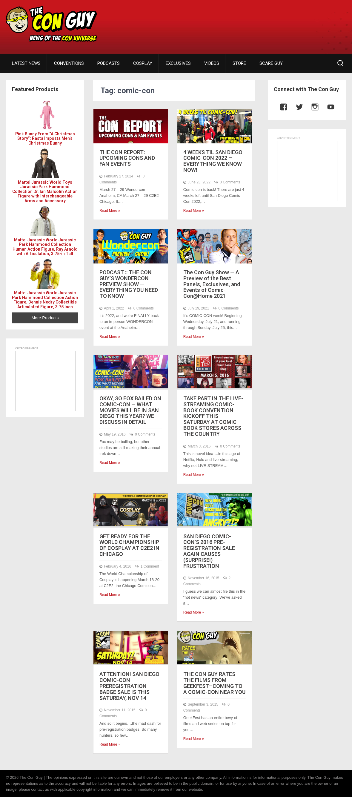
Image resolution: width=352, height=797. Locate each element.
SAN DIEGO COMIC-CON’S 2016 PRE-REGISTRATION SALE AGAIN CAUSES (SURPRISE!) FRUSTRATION (209, 551)
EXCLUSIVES (178, 63)
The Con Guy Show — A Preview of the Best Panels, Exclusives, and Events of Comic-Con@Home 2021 (211, 284)
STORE (239, 63)
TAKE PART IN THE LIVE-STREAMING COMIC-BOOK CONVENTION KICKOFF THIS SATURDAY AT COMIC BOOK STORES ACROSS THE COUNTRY (213, 416)
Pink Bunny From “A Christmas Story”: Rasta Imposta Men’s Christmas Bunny (45, 138)
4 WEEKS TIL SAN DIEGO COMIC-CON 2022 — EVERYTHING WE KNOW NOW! (212, 161)
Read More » (109, 211)
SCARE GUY (271, 63)
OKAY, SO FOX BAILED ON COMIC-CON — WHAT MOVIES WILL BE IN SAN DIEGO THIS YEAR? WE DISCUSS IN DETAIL (130, 410)
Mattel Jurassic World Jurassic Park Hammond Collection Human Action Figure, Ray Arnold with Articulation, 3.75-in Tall (45, 246)
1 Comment (150, 566)
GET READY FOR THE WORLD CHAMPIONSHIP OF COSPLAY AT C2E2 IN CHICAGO (129, 545)
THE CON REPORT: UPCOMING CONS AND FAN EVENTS (127, 158)
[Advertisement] (240, 22)
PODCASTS (108, 63)
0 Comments (230, 182)
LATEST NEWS (26, 63)
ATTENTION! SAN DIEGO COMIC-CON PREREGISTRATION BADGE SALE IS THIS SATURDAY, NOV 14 (129, 686)
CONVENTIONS (69, 63)
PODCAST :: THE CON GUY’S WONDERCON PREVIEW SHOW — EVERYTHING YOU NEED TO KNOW (128, 284)
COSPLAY (142, 63)
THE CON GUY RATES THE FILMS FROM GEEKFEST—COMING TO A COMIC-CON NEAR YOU (214, 683)
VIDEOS (211, 63)
